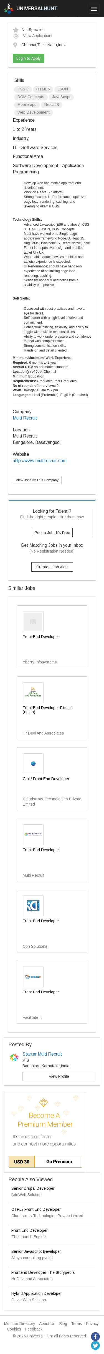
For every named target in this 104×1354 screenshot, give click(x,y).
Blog (63, 1323)
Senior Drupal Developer (33, 1188)
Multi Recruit (25, 418)
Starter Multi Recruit (42, 1054)
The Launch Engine (28, 1237)
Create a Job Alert (52, 567)
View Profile (59, 1076)
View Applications (33, 35)
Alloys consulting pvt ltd (32, 1258)
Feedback (33, 1329)
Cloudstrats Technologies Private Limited (47, 1216)
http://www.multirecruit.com (40, 460)
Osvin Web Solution (28, 1300)
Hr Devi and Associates (32, 1279)
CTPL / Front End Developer (36, 1209)
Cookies (14, 1329)
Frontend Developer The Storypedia (43, 1272)
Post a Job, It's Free (52, 532)
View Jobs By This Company (37, 480)
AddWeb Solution (26, 1194)
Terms (76, 1323)
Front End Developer (29, 1230)
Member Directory (19, 1323)
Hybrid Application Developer (36, 1293)
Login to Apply (28, 58)
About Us (47, 1323)
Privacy (92, 1323)
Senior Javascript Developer (36, 1251)
